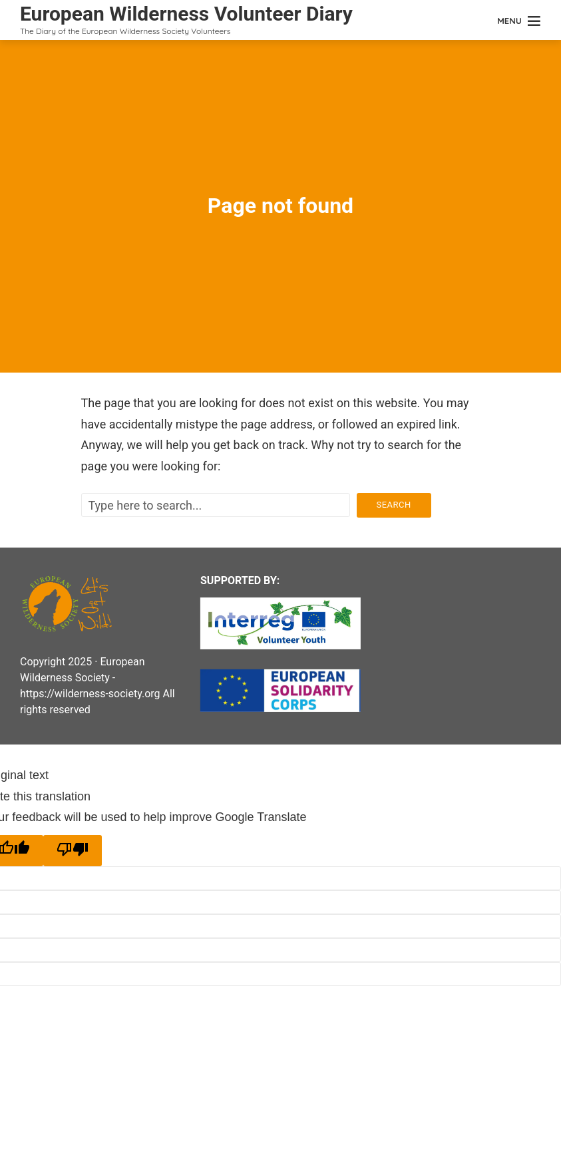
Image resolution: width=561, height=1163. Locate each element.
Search (394, 505)
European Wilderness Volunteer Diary (186, 13)
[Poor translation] (72, 851)
